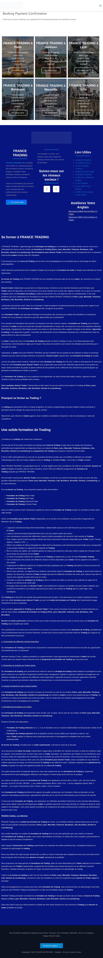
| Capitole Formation (83, 160)
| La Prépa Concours (83, 163)
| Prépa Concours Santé (84, 172)
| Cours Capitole (81, 183)
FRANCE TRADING (14, 163)
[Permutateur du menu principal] (100, 5)
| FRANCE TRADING (83, 175)
